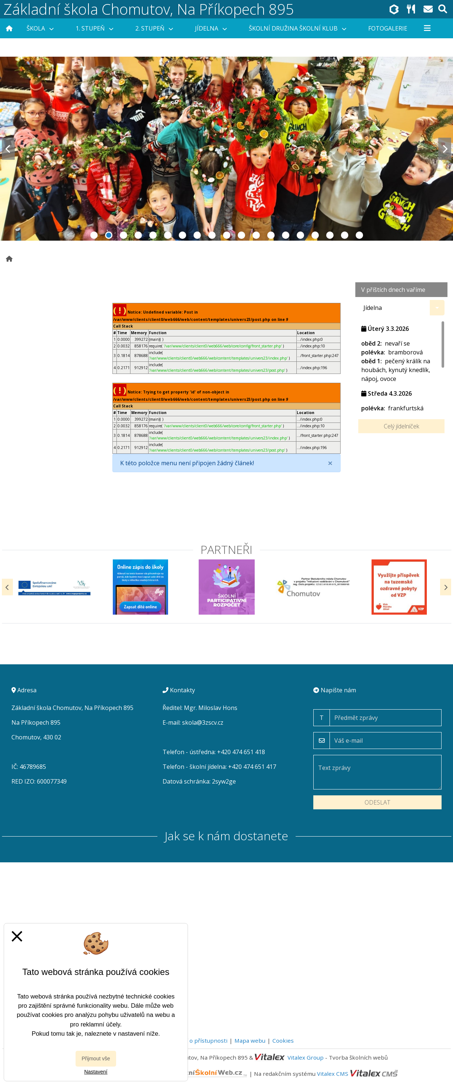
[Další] (445, 587)
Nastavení (95, 1072)
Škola (40, 28)
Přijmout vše (95, 1058)
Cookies (283, 1040)
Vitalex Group (306, 1057)
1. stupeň (94, 28)
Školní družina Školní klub (297, 28)
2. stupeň (154, 28)
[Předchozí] (7, 587)
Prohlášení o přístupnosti (193, 1040)
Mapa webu (249, 1040)
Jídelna (211, 28)
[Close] (330, 463)
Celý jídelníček (401, 426)
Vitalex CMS (332, 1073)
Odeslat (377, 802)
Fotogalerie (387, 28)
